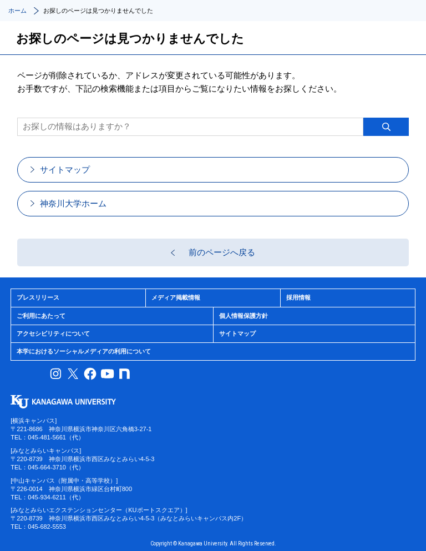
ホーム (17, 10)
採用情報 (298, 297)
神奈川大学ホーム (73, 203)
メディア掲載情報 (175, 297)
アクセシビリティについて (53, 333)
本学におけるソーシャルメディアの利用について (84, 351)
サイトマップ (65, 169)
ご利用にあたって (41, 315)
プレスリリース (38, 297)
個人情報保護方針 (243, 315)
